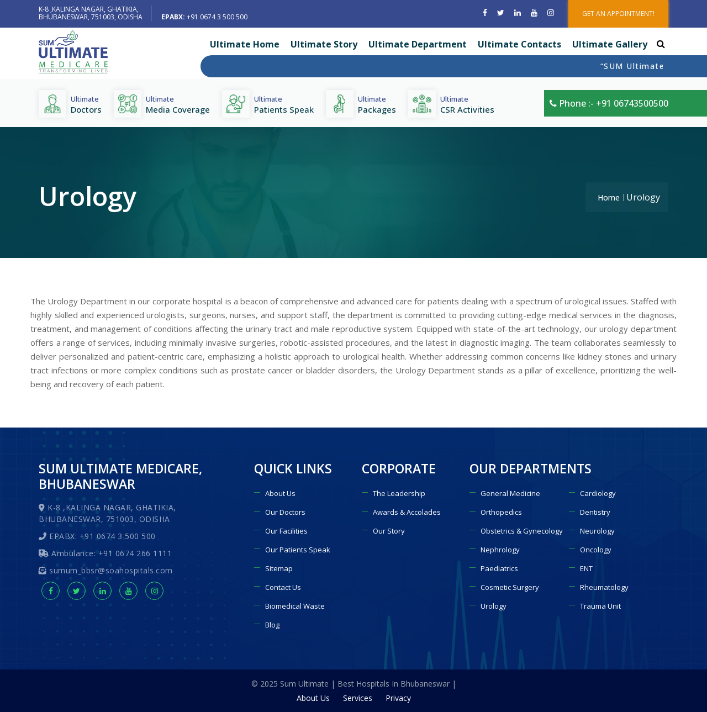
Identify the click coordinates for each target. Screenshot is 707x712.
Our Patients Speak (297, 550)
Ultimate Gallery (609, 44)
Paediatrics (499, 568)
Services (357, 698)
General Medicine (510, 493)
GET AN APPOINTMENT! (618, 13)
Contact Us (283, 587)
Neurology (597, 531)
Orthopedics (501, 512)
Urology (493, 606)
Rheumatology (604, 587)
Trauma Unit (600, 606)
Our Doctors (285, 512)
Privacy (398, 698)
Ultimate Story (324, 44)
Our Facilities (286, 531)
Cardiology (598, 493)
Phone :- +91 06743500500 (609, 103)
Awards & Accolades (407, 512)
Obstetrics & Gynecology (522, 531)
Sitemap (279, 568)
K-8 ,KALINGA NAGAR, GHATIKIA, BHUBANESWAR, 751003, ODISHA (91, 13)
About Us (280, 493)
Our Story (389, 531)
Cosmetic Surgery (510, 587)
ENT (586, 568)
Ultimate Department (417, 44)
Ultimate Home (244, 44)
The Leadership (399, 493)
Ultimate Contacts (519, 44)
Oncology (595, 550)
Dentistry (595, 512)
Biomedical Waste (295, 606)
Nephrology (500, 550)
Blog (272, 625)
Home (609, 197)
